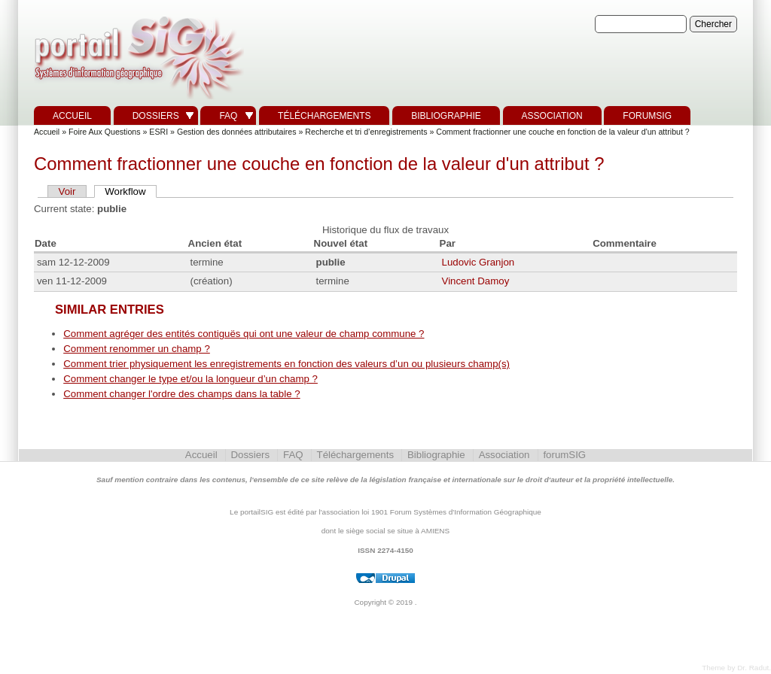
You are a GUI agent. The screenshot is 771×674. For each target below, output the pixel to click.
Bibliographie (446, 116)
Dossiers (156, 116)
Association (552, 116)
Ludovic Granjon (478, 262)
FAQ (228, 116)
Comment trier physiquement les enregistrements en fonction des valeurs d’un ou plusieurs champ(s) (286, 363)
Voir (67, 191)
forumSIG (647, 116)
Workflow (125, 191)
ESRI (158, 131)
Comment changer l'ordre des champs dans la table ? (181, 393)
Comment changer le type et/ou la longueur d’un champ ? (190, 378)
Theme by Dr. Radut (735, 667)
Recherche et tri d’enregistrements (366, 131)
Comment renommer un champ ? (136, 348)
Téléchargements (324, 116)
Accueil (72, 116)
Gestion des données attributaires (237, 131)
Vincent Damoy (476, 281)
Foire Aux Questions (105, 131)
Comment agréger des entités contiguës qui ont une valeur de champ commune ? (243, 333)
